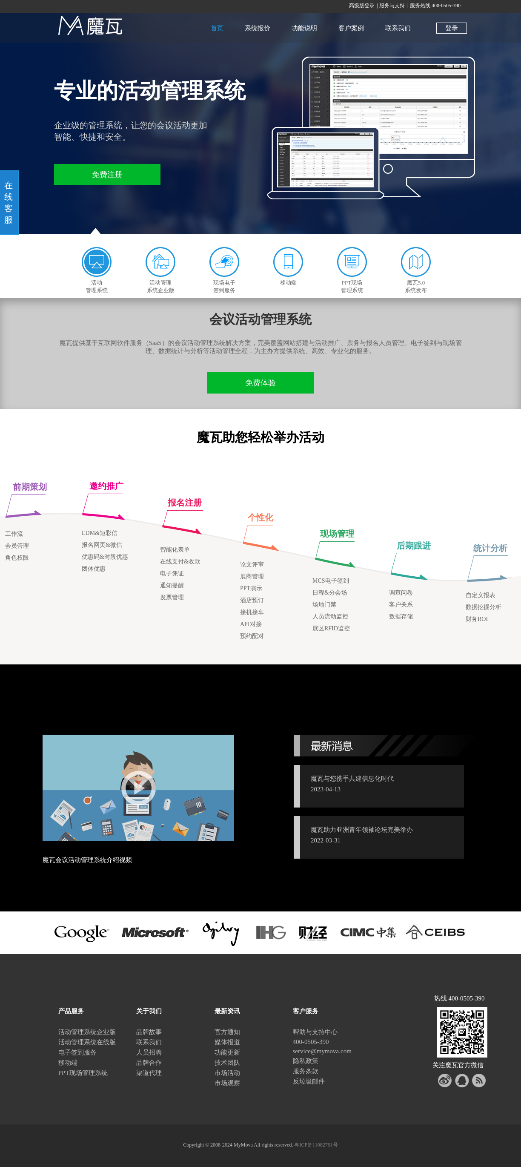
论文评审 (252, 564)
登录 (451, 28)
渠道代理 (149, 1072)
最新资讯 (227, 1011)
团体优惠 (94, 569)
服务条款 (305, 1071)
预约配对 (252, 636)
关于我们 (149, 1011)
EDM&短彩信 (99, 533)
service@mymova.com (322, 1051)
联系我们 (398, 28)
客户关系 (401, 604)
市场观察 (227, 1083)
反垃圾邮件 (309, 1081)
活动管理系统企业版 (87, 1032)
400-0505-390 (311, 1041)
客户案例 (351, 28)
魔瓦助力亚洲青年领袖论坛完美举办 (362, 829)
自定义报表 (480, 595)
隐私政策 (305, 1061)
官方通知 (227, 1032)
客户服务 (305, 1011)
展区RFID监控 (331, 628)
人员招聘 (149, 1052)
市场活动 (227, 1072)
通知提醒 (172, 585)
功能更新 (227, 1052)
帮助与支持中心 (315, 1032)
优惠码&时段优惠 (105, 557)
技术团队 (227, 1062)
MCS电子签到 (330, 581)
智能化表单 (175, 549)
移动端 (67, 1062)
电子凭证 (172, 573)
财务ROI (477, 619)
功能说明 (304, 28)
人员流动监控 (330, 616)
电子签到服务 (77, 1052)
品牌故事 (149, 1032)
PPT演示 (251, 588)
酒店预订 (252, 600)
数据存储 (401, 616)
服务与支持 (392, 6)
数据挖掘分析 (483, 607)
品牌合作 (149, 1062)
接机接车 (252, 612)
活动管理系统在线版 (87, 1042)
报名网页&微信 (102, 545)
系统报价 (257, 28)
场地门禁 (324, 604)
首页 (217, 28)
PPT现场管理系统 (83, 1072)
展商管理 (252, 576)
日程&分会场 (329, 592)
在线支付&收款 (180, 561)
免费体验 (260, 383)
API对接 (251, 624)
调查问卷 (401, 592)
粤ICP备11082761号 (316, 1145)
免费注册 (107, 174)
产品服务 (71, 1011)
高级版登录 (362, 6)
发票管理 (172, 597)
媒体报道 (227, 1042)
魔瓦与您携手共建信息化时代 (352, 778)
